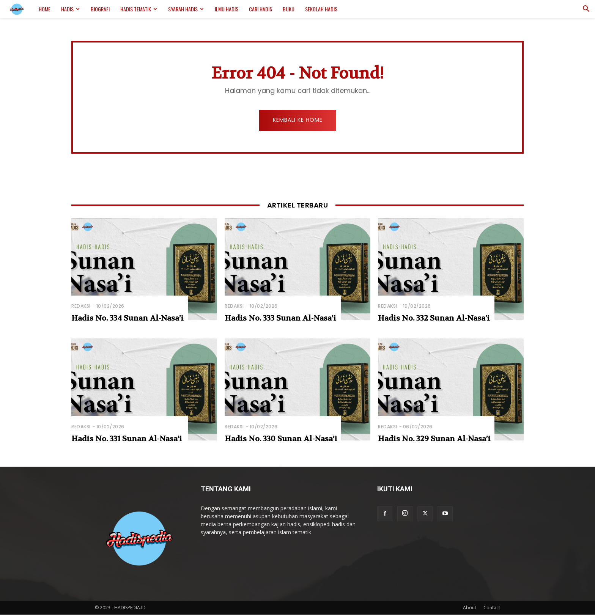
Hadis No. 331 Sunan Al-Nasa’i (126, 439)
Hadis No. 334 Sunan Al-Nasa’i (127, 318)
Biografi (100, 9)
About (469, 608)
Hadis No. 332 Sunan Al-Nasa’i (434, 318)
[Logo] (20, 9)
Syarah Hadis (186, 9)
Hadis (70, 9)
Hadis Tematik (138, 9)
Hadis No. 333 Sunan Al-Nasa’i (280, 318)
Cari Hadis (260, 9)
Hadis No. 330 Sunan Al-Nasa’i (281, 439)
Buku (288, 9)
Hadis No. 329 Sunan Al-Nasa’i (434, 439)
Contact (491, 608)
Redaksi (81, 306)
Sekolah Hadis (321, 9)
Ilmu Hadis (226, 9)
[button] (586, 9)
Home (44, 9)
